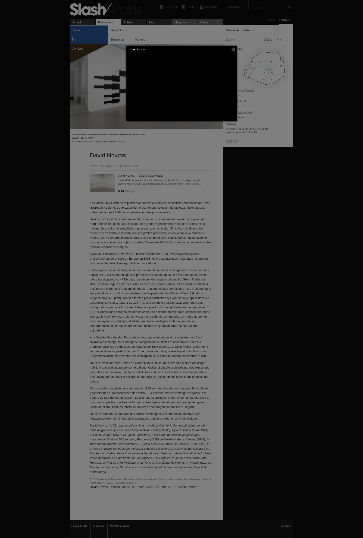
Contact (286, 525)
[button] (233, 49)
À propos (98, 525)
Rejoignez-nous (119, 525)
